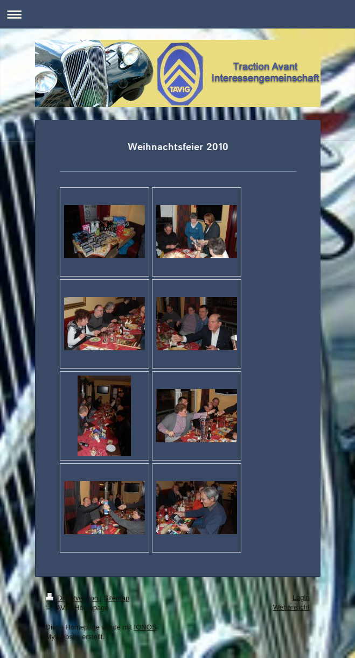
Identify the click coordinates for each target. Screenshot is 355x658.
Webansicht (291, 607)
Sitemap (117, 598)
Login (301, 597)
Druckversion (73, 598)
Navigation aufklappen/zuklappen (177, 14)
